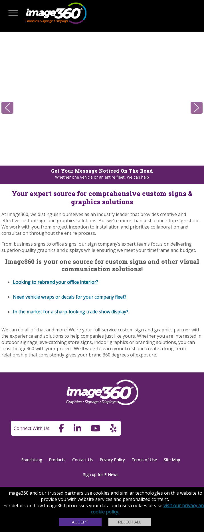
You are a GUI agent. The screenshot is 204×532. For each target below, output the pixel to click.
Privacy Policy (112, 459)
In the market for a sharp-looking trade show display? (70, 312)
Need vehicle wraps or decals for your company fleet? (69, 297)
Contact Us (82, 459)
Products (57, 459)
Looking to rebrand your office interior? (55, 282)
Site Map (172, 459)
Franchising (31, 459)
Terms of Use (144, 459)
